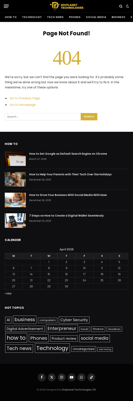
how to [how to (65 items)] (16, 338)
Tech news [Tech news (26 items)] (19, 348)
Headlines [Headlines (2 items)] (114, 329)
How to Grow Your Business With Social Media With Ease (68, 195)
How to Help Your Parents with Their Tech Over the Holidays (70, 174)
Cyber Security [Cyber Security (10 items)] (74, 320)
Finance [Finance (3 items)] (98, 329)
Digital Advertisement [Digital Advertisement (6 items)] (25, 329)
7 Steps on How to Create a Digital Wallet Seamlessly (66, 215)
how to (11, 17)
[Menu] (6, 6)
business (118, 17)
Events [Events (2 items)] (85, 329)
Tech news (55, 17)
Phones (75, 17)
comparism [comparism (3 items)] (47, 320)
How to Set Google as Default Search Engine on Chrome (68, 154)
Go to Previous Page (25, 98)
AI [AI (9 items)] (8, 320)
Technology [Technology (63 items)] (52, 348)
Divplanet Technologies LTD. (79, 389)
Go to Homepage (23, 105)
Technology (32, 17)
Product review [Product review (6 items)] (64, 338)
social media (96, 17)
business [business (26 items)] (25, 319)
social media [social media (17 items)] (94, 338)
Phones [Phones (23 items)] (38, 338)
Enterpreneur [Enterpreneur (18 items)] (62, 328)
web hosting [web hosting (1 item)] (105, 349)
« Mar (8, 293)
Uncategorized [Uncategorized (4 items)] (83, 349)
